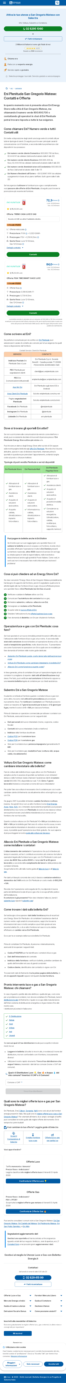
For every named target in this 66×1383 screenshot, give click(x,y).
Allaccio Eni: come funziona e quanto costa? (26, 667)
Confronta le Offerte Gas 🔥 (33, 1211)
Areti (11, 1024)
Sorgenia (29, 1111)
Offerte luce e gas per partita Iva (52, 1137)
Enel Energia (52, 804)
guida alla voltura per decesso (38, 833)
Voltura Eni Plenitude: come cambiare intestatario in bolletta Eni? (34, 663)
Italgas (11, 1020)
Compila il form (13, 1244)
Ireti (10, 1031)
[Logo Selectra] (14, 2)
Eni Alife (26, 1226)
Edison (22, 1111)
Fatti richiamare (33, 39)
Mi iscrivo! (17, 1333)
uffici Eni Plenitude (37, 449)
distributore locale (11, 1000)
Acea (6, 807)
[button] (6, 76)
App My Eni (17, 387)
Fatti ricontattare (33, 1284)
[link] (33, 48)
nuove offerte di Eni (28, 610)
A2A (16, 807)
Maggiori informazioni (19, 1356)
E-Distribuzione (15, 1016)
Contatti (33, 254)
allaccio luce (44, 869)
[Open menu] (5, 2)
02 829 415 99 (33, 1277)
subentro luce (9, 901)
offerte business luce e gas (41, 614)
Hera (11, 807)
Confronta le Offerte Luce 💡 (33, 1181)
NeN (36, 1111)
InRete (11, 1028)
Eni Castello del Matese (27, 1223)
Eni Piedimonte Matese (47, 1223)
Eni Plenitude (44, 340)
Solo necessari (33, 1364)
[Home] (7, 88)
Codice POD (13, 736)
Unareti (12, 1035)
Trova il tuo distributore (33, 1091)
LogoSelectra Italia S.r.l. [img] (7, 1377)
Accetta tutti (53, 1364)
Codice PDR (13, 740)
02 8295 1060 (33, 28)
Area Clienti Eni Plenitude (17, 393)
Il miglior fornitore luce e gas (33, 1137)
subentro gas (27, 901)
